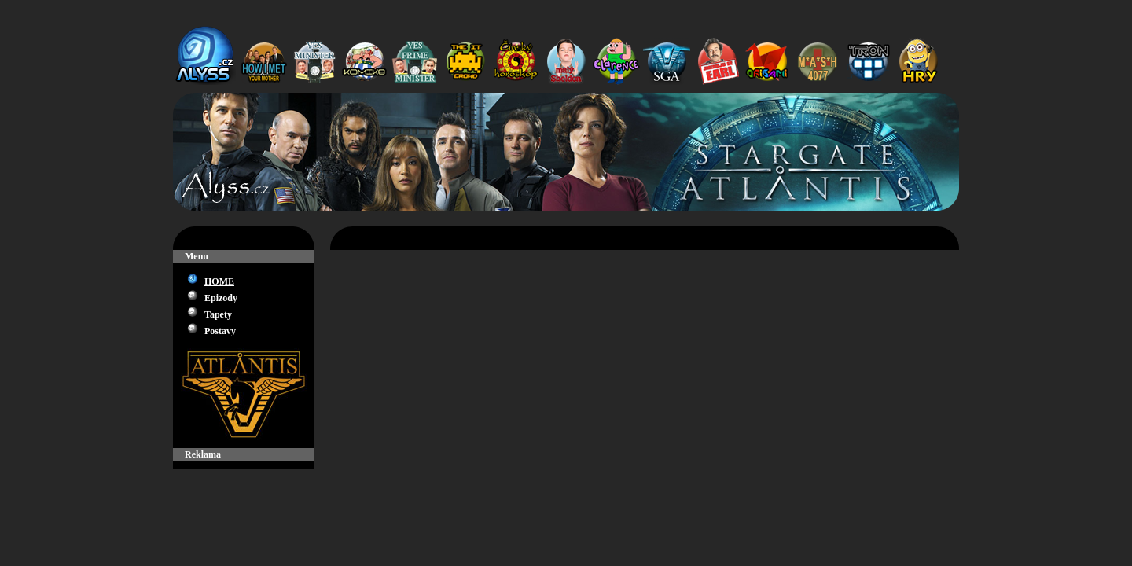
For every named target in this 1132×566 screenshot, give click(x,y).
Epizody (220, 297)
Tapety (218, 314)
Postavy (220, 330)
